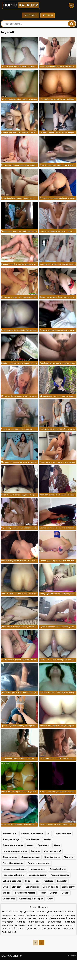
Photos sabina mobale (24, 892)
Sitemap (72, 955)
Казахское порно (11, 956)
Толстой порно (32, 839)
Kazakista (48, 881)
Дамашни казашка (30, 857)
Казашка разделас (60, 875)
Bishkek (65, 892)
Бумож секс (44, 845)
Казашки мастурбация (14, 869)
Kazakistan (62, 881)
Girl (48, 833)
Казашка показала (37, 875)
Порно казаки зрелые (39, 863)
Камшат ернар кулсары (15, 851)
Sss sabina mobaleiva (13, 863)
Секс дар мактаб (52, 851)
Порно (21, 5)
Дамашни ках (10, 857)
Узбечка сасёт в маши (32, 833)
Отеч (5, 886)
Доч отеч (16, 886)
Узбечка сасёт (10, 833)
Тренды (47, 15)
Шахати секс (32, 886)
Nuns (37, 881)
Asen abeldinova (57, 869)
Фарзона (35, 851)
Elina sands (69, 857)
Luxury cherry (68, 886)
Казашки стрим (37, 869)
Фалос (30, 845)
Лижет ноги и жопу (13, 845)
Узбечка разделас (12, 881)
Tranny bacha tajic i (11, 839)
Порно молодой (62, 833)
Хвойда (47, 839)
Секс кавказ (9, 898)
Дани (57, 845)
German (53, 892)
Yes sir (42, 892)
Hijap (27, 881)
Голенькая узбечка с (13, 875)
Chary (50, 898)
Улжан (6, 892)
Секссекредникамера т (31, 898)
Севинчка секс (50, 886)
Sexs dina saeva (52, 857)
